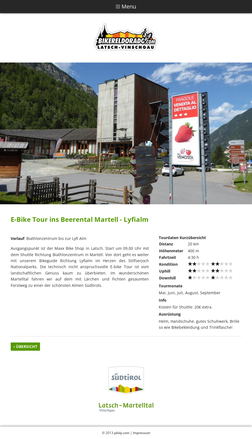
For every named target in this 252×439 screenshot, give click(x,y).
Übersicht (26, 346)
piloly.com (121, 432)
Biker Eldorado (126, 38)
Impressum (141, 432)
